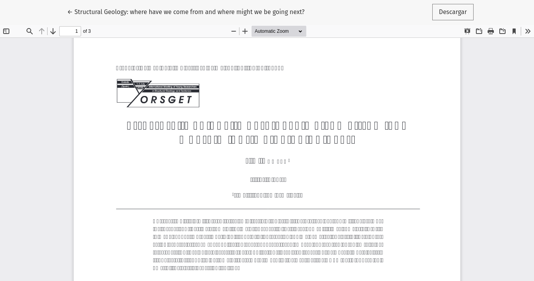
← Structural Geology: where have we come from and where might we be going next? (185, 11)
